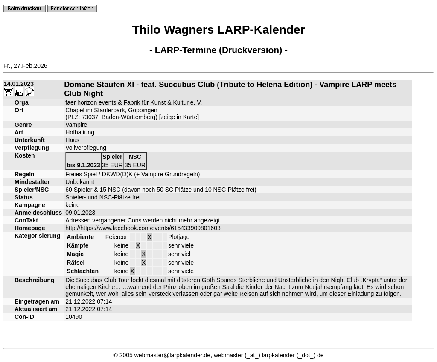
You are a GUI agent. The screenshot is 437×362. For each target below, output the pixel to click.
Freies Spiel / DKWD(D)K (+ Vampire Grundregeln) (132, 174)
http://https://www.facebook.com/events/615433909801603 (142, 228)
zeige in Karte (179, 117)
